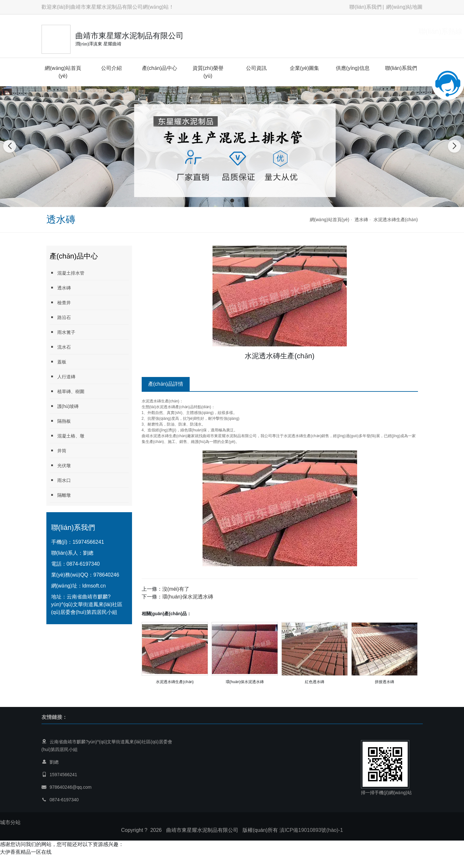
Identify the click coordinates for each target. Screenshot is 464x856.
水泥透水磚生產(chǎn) (396, 219)
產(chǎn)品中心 (159, 68)
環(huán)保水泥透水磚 (187, 596)
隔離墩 (60, 495)
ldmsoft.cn (94, 585)
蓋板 (58, 361)
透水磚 (361, 219)
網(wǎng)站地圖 (404, 7)
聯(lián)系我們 (365, 7)
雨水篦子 (62, 332)
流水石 (60, 347)
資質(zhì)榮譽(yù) (208, 72)
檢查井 (60, 302)
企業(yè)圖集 (304, 68)
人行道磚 (62, 376)
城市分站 (10, 822)
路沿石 (60, 317)
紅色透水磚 (314, 682)
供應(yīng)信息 (353, 68)
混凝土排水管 (67, 273)
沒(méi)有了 (175, 589)
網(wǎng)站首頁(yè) (63, 72)
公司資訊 (256, 68)
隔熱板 (60, 421)
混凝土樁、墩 (67, 435)
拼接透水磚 (384, 682)
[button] (225, 200)
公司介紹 (111, 68)
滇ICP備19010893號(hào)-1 (311, 830)
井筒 (58, 450)
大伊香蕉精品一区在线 (26, 852)
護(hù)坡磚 (64, 406)
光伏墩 (60, 465)
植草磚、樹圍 (67, 391)
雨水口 (60, 480)
